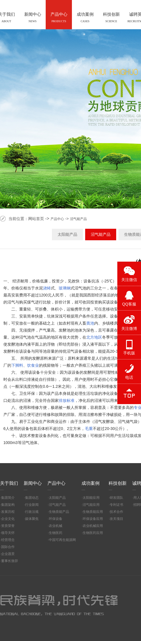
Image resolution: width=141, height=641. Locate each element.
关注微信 (129, 279)
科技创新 (118, 483)
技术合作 (116, 512)
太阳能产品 (67, 234)
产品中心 (57, 219)
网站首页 (36, 218)
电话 (129, 377)
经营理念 (8, 540)
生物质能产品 (59, 512)
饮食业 (33, 365)
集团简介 (8, 498)
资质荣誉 (8, 526)
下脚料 (17, 365)
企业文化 (8, 519)
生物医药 (55, 533)
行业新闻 (32, 505)
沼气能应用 (91, 505)
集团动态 (32, 498)
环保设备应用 (93, 519)
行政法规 (32, 512)
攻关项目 (116, 519)
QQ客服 (129, 304)
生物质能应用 (93, 512)
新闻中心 (33, 483)
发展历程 (8, 512)
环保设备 (55, 519)
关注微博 (129, 328)
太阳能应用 (91, 498)
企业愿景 (8, 554)
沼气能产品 (78, 219)
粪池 (90, 323)
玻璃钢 (64, 288)
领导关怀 (8, 533)
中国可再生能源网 (62, 540)
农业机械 (55, 526)
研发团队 (116, 498)
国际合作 (8, 547)
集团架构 (8, 505)
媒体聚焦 (32, 519)
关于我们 (9, 483)
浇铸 (47, 288)
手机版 (129, 353)
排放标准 (66, 400)
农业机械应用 (93, 526)
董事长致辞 (9, 561)
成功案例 (90, 483)
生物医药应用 (93, 533)
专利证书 (116, 505)
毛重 (89, 428)
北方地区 (94, 337)
